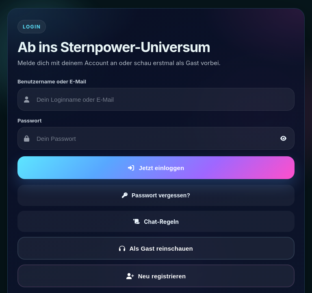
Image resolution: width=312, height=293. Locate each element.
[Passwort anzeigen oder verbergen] (283, 138)
